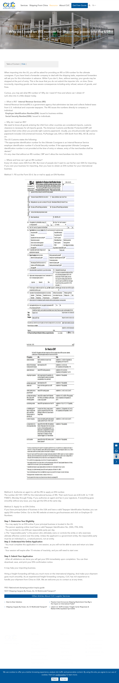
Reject (54, 679)
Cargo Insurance (37, 663)
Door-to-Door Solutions (14, 602)
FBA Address (65, 648)
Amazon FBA (65, 644)
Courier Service (37, 666)
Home (21, 36)
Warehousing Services (39, 659)
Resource (53, 5)
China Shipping (66, 641)
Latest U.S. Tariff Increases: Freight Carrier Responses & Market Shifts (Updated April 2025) (70, 608)
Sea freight (35, 641)
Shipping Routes (66, 663)
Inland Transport (37, 652)
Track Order (65, 652)
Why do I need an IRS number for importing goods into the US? (75, 36)
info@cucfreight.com (96, 652)
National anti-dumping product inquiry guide (27, 588)
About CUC (64, 5)
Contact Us (90, 634)
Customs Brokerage (39, 655)
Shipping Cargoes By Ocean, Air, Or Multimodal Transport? (32, 591)
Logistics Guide (42, 36)
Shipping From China (38, 5)
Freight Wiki (65, 666)
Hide (23, 64)
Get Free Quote (80, 5)
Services (24, 5)
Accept (64, 679)
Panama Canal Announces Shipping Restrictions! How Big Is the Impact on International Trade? (71, 603)
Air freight (35, 644)
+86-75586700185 (95, 641)
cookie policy (60, 675)
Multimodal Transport (39, 648)
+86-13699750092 (95, 645)
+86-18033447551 (95, 648)
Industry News (65, 659)
